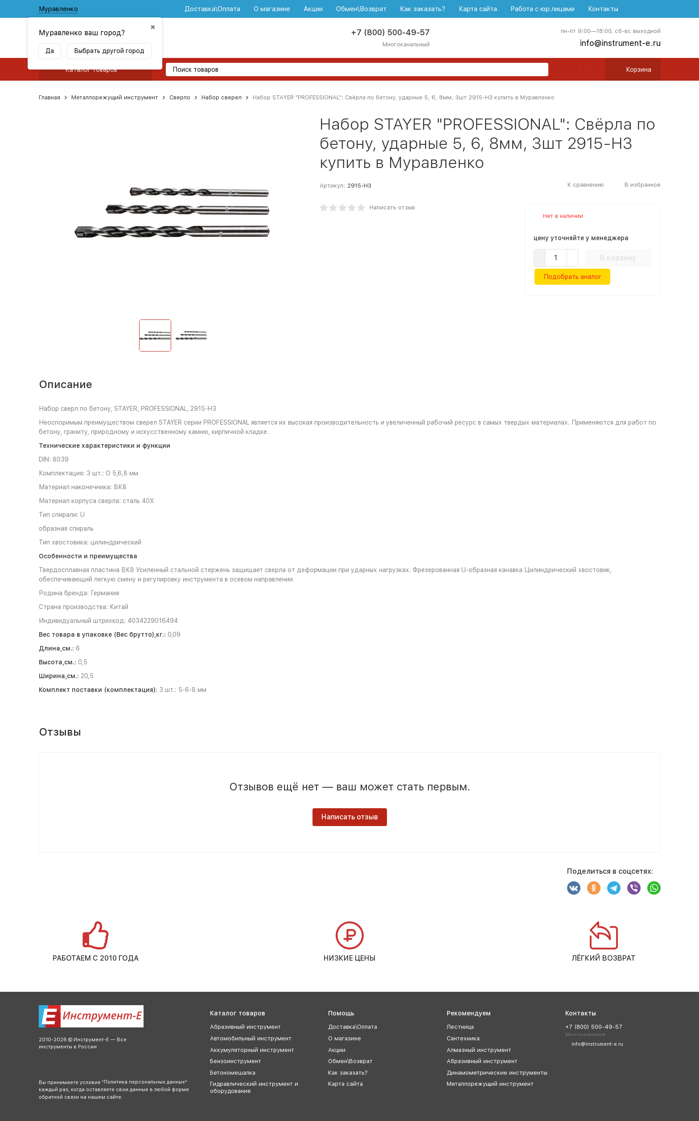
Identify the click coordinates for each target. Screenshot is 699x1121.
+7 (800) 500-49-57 (390, 32)
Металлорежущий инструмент (114, 97)
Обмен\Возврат (361, 9)
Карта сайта (478, 9)
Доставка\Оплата (212, 9)
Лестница (460, 1026)
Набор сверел (221, 97)
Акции (313, 9)
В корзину (618, 258)
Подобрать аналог (572, 276)
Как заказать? (422, 9)
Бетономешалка (232, 1072)
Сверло (179, 97)
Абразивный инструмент (245, 1026)
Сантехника (463, 1038)
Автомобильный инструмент (251, 1038)
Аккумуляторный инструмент (252, 1050)
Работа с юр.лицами (542, 9)
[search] (538, 70)
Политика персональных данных (144, 1082)
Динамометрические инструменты (497, 1072)
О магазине (272, 9)
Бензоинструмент (235, 1061)
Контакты (603, 9)
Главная (49, 97)
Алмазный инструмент (479, 1050)
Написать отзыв (392, 207)
